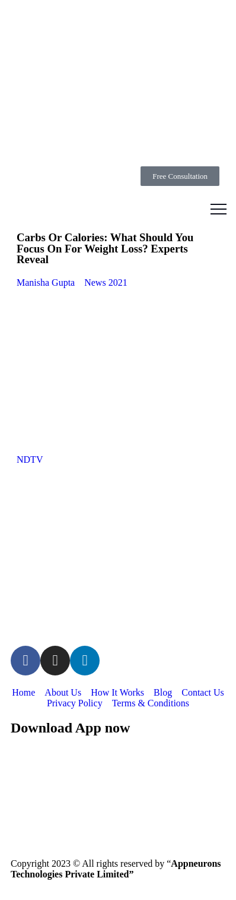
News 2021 (105, 282)
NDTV (30, 459)
